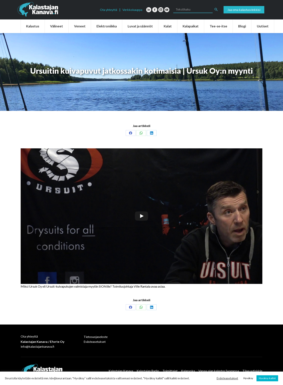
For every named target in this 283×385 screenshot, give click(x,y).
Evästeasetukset (95, 341)
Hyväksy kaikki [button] (267, 378)
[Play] (141, 216)
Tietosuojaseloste (96, 337)
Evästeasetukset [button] (227, 378)
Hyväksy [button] (248, 378)
